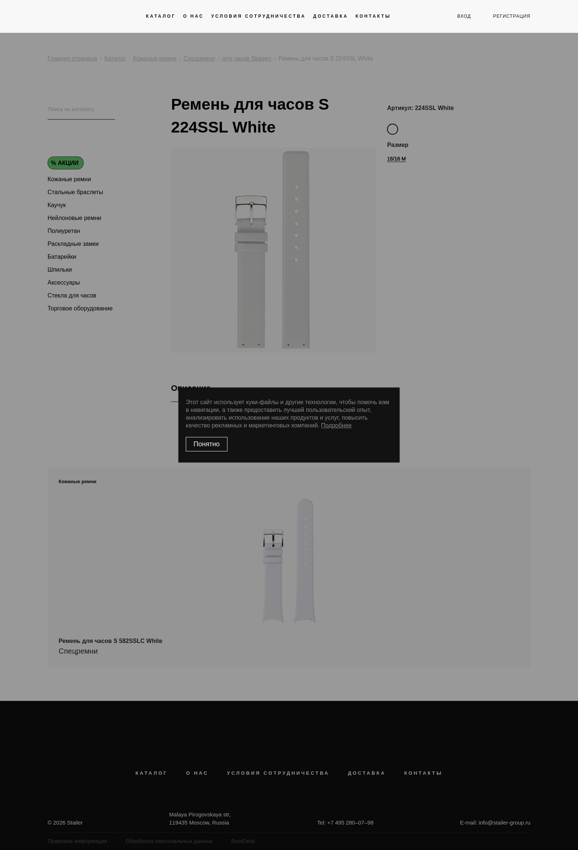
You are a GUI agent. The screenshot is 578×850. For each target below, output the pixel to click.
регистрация (511, 16)
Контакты (373, 16)
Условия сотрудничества (258, 16)
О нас (193, 16)
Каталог (161, 16)
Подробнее (336, 425)
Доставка (330, 16)
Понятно (207, 444)
